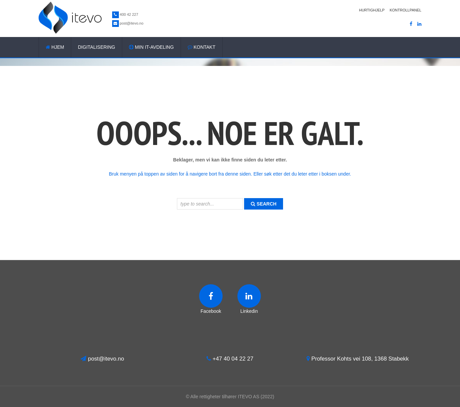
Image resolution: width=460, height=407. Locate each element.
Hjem (55, 47)
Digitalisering (96, 47)
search (263, 204)
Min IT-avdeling (151, 47)
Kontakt (202, 47)
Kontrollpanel (405, 10)
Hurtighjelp (371, 10)
